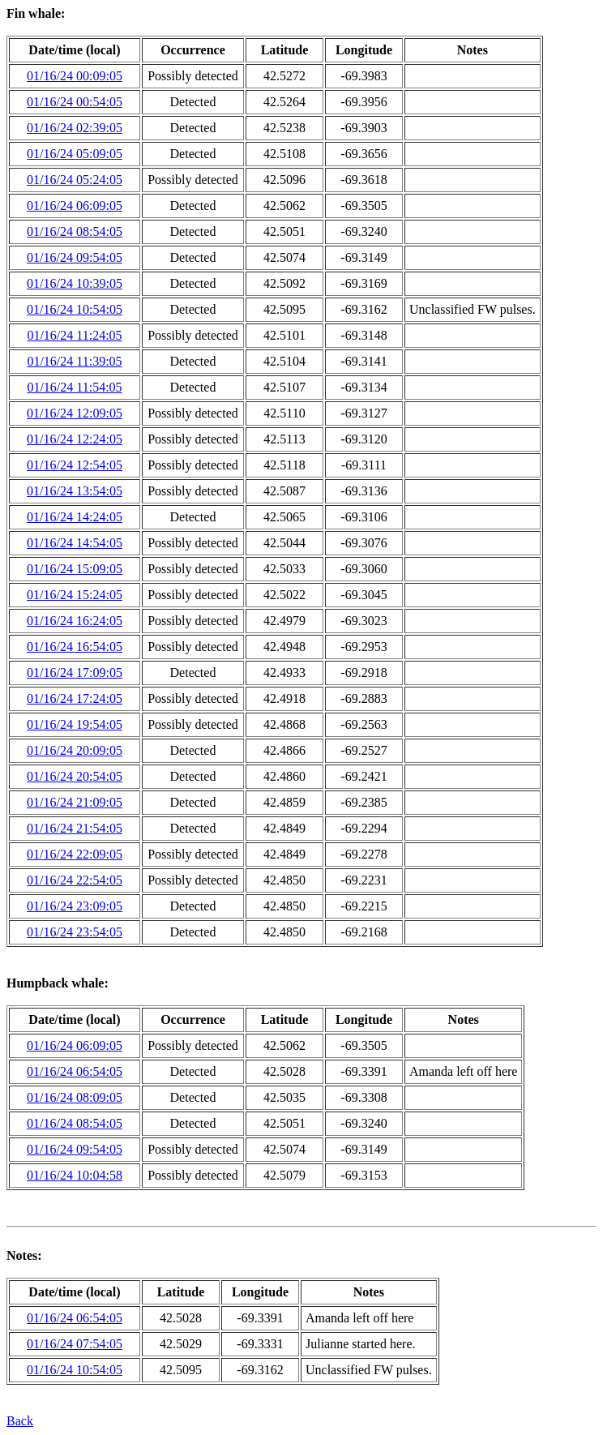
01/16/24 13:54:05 (74, 491)
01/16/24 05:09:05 (74, 154)
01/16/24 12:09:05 (74, 413)
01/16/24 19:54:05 (74, 724)
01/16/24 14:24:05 (74, 517)
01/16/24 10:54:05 (74, 309)
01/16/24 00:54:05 (74, 102)
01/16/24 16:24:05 (74, 621)
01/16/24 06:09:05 (74, 205)
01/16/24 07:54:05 (74, 1344)
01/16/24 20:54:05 (74, 776)
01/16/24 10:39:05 (74, 283)
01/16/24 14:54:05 (74, 543)
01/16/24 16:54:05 (74, 646)
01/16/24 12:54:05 (74, 465)
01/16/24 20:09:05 (74, 750)
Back (19, 1421)
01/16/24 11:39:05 (74, 361)
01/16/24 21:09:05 (74, 802)
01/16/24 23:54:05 (74, 932)
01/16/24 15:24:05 (74, 595)
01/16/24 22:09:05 (74, 854)
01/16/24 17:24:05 (74, 698)
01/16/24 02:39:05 (74, 128)
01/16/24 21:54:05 (74, 828)
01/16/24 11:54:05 (74, 387)
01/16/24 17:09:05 (74, 672)
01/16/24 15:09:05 (74, 569)
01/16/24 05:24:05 (74, 179)
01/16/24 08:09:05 (74, 1097)
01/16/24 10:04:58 (74, 1175)
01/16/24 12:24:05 (74, 439)
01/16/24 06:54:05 (74, 1071)
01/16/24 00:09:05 (74, 76)
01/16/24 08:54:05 (74, 231)
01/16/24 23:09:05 (74, 906)
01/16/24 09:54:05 (74, 257)
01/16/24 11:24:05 (74, 335)
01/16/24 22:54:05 (74, 880)
